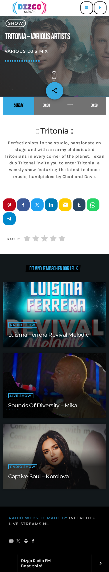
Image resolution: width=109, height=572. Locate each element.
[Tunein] (26, 541)
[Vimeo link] (29, 8)
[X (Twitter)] (18, 541)
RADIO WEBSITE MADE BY (38, 518)
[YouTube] (11, 541)
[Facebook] (33, 541)
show (15, 23)
